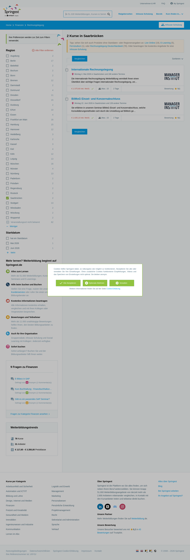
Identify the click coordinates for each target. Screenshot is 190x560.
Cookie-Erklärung (113, 289)
